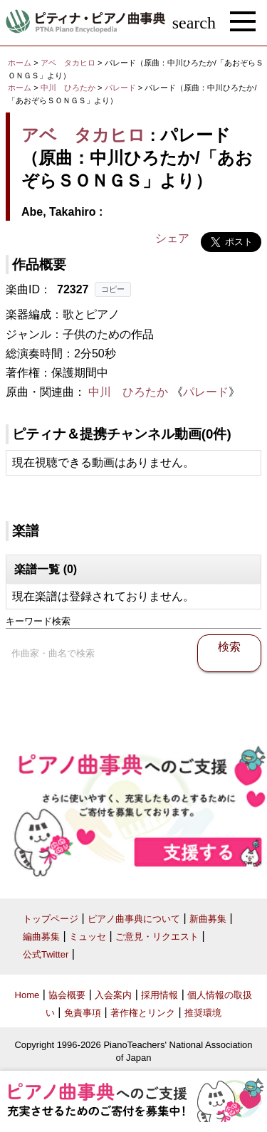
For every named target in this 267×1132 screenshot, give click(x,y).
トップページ (50, 918)
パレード (121, 87)
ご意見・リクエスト (157, 936)
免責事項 (82, 1012)
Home (27, 995)
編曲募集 (41, 936)
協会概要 (66, 995)
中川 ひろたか (68, 87)
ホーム (19, 62)
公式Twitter (45, 954)
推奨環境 (202, 1012)
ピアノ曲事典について (134, 918)
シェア (172, 238)
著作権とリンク (142, 1012)
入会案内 (113, 995)
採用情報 (159, 995)
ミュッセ (87, 936)
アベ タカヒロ (68, 62)
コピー (113, 289)
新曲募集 (207, 918)
